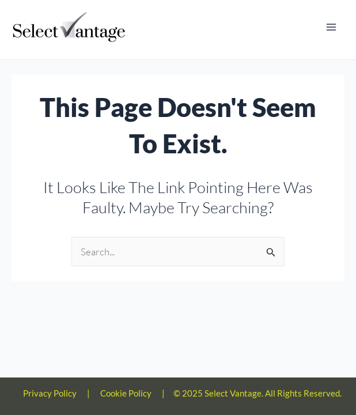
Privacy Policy (50, 393)
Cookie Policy (126, 393)
